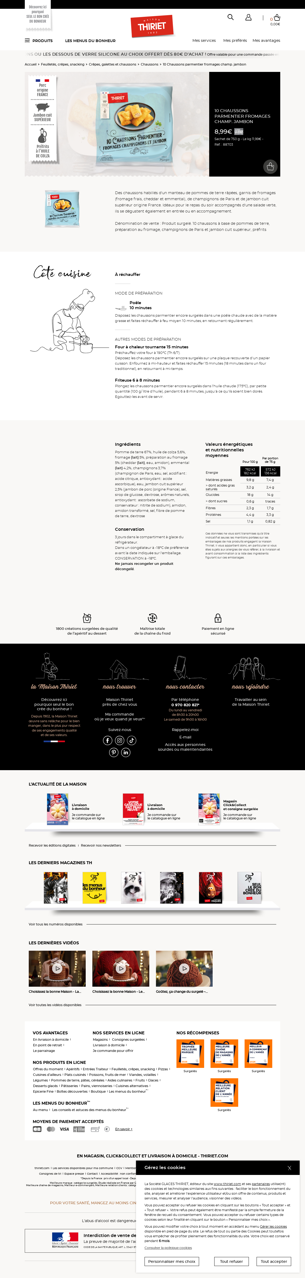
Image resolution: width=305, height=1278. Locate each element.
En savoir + (124, 1129)
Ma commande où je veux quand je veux (119, 716)
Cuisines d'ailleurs (47, 1075)
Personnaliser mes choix (171, 1261)
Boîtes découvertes (72, 1091)
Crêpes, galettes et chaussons (112, 64)
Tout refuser (231, 1261)
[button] (248, 18)
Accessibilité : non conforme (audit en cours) (131, 1173)
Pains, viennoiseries (96, 1086)
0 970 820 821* (185, 705)
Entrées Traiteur (95, 1069)
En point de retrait (47, 1045)
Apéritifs (73, 1069)
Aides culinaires (120, 1080)
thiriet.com (42, 1168)
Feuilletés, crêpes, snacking (62, 64)
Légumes (40, 1080)
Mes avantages (266, 40)
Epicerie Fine (43, 1091)
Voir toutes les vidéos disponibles (55, 1005)
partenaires (261, 1184)
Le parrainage (44, 1051)
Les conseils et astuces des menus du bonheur (90, 1110)
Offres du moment (48, 1069)
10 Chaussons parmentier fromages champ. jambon (204, 64)
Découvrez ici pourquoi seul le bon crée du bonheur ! (54, 704)
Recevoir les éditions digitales (52, 845)
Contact (92, 1173)
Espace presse (74, 1173)
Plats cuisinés (75, 1075)
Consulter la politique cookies (168, 1248)
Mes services (204, 40)
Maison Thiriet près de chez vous (119, 702)
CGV (119, 1168)
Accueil (30, 64)
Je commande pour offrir (113, 1051)
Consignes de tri (50, 1173)
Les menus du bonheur (90, 40)
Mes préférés (235, 40)
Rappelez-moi (185, 730)
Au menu (40, 1110)
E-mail (185, 737)
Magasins (100, 1040)
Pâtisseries (69, 1086)
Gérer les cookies (273, 1226)
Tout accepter (274, 1261)
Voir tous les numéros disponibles (56, 924)
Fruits (140, 1080)
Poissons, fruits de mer (107, 1075)
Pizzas (163, 1069)
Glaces (153, 1080)
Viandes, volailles (142, 1075)
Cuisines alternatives (132, 1086)
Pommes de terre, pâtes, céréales (77, 1080)
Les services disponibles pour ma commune (83, 1168)
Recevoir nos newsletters (101, 845)
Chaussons (149, 64)
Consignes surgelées (128, 1040)
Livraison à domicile (109, 1045)
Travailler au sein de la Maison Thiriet (251, 702)
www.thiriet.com (227, 1184)
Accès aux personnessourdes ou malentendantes (185, 747)
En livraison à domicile (51, 1040)
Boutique (98, 1091)
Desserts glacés (45, 1086)
